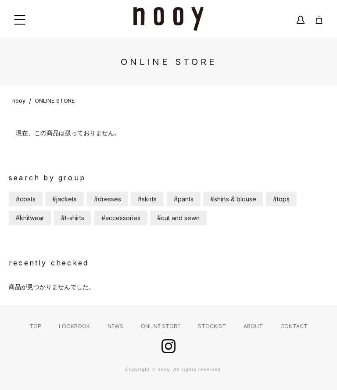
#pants (184, 199)
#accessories (120, 218)
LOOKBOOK (74, 326)
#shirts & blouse (233, 199)
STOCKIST (212, 326)
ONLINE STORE (55, 100)
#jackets (64, 199)
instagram (168, 346)
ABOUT (253, 326)
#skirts (147, 199)
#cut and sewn (178, 218)
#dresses (107, 199)
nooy (18, 100)
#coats (26, 199)
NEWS (115, 326)
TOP (35, 326)
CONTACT (294, 326)
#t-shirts (72, 218)
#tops (281, 199)
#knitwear (30, 218)
